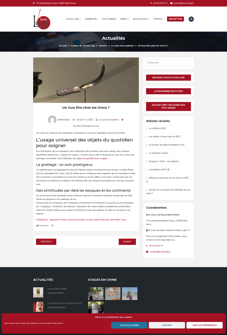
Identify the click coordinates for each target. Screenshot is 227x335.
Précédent (46, 242)
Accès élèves (141, 19)
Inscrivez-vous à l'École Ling (168, 77)
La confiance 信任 (157, 128)
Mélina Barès (59, 120)
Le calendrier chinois (158, 153)
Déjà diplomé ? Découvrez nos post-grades (168, 106)
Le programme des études (168, 91)
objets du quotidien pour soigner (92, 158)
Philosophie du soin (90, 126)
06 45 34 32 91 (160, 3)
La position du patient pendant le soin (166, 144)
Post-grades (109, 19)
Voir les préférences (204, 325)
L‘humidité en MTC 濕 (159, 169)
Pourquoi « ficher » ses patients (164, 161)
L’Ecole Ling (73, 19)
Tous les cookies (129, 325)
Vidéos (124, 19)
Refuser (167, 325)
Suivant (127, 242)
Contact (158, 19)
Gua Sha (77, 126)
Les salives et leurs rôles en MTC (164, 136)
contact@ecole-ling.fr (183, 3)
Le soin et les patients (109, 120)
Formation (92, 19)
